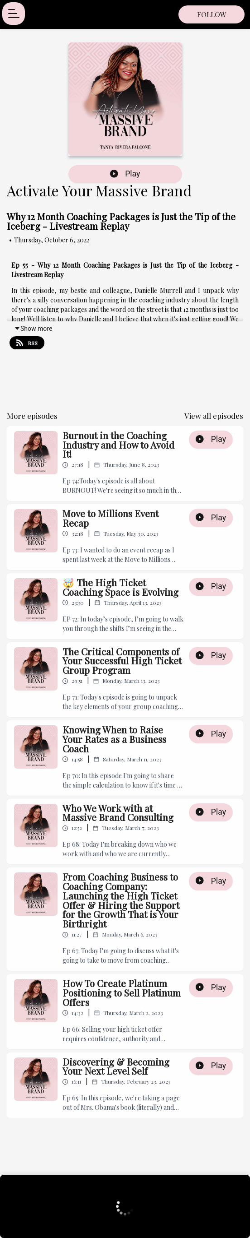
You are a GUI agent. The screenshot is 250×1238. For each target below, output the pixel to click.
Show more (33, 328)
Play (125, 173)
